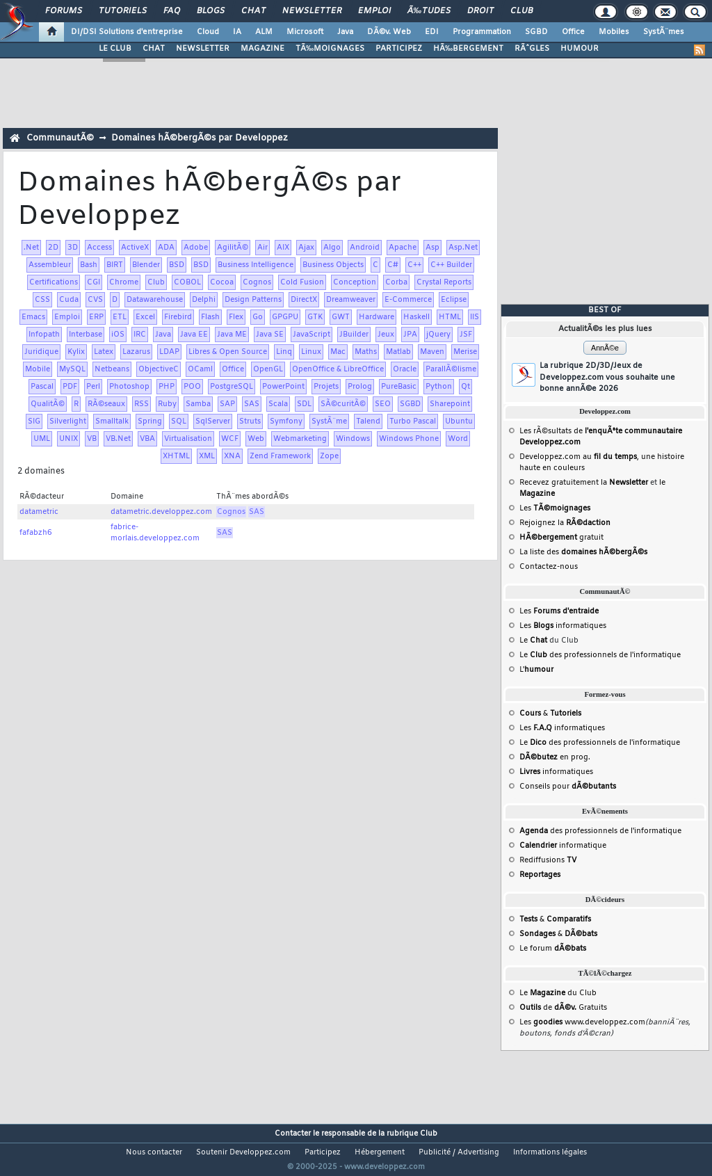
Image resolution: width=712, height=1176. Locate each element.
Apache (402, 247)
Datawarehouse (155, 300)
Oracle (404, 369)
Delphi (204, 300)
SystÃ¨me (329, 421)
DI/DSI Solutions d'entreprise (127, 32)
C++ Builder (451, 265)
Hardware (376, 317)
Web (256, 439)
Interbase (85, 334)
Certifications (53, 282)
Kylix (76, 352)
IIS (474, 317)
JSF (466, 334)
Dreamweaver (350, 300)
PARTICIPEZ (398, 49)
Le (533, 640)
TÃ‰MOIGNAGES (330, 49)
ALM (264, 32)
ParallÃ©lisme (451, 369)
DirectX (304, 300)
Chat (253, 11)
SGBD (536, 32)
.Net (31, 247)
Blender (146, 265)
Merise (465, 352)
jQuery (438, 334)
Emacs (33, 317)
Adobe (196, 247)
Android (365, 247)
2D (53, 247)
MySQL (72, 369)
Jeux (386, 334)
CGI (93, 282)
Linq (284, 352)
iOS (117, 334)
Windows (353, 439)
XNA (232, 456)
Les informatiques (562, 626)
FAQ (171, 11)
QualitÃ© (48, 404)
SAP (227, 404)
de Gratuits (563, 1008)
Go (257, 317)
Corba (396, 282)
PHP (167, 387)
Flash (210, 317)
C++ (414, 265)
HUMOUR (579, 49)
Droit (480, 11)
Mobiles (614, 32)
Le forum (552, 948)
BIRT (114, 265)
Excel (145, 317)
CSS (42, 300)
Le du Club (558, 993)
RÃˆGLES (532, 49)
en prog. (554, 757)
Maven (432, 352)
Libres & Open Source (227, 352)
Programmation (482, 32)
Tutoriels (122, 11)
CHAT (154, 49)
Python (439, 387)
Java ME (232, 334)
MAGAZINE (262, 49)
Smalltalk (112, 421)
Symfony (286, 421)
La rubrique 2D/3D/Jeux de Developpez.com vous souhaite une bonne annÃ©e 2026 (607, 377)
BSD (176, 265)
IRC (140, 334)
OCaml (200, 369)
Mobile (37, 369)
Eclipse (454, 300)
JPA (410, 334)
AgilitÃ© (232, 247)
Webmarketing (300, 439)
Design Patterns (253, 300)
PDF (70, 387)
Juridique (41, 352)
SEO (383, 404)
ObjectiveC (158, 369)
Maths (366, 352)
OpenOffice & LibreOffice (338, 369)
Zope (329, 456)
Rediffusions (547, 860)
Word (458, 439)
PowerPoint (283, 387)
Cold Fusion (302, 282)
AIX (283, 247)
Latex (103, 352)
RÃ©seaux (106, 404)
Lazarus (136, 352)
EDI (432, 32)
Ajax (306, 247)
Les (554, 508)
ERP (96, 317)
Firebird (178, 317)
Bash (88, 265)
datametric (38, 512)
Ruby (167, 404)
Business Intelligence (255, 265)
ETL (120, 317)
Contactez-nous (548, 567)
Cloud (208, 32)
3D (72, 247)
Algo (332, 247)
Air (262, 247)
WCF (229, 439)
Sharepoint (450, 404)
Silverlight (67, 421)
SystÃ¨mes (663, 32)
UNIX (68, 439)
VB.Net (118, 439)
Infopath (44, 334)
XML (207, 456)
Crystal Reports (443, 282)
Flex (236, 317)
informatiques (556, 772)
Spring (150, 421)
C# (392, 265)
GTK (315, 317)
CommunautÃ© (60, 138)
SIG (34, 421)
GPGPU (285, 317)
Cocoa (222, 282)
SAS (251, 404)
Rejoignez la (564, 523)
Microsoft (304, 32)
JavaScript (311, 334)
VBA (147, 439)
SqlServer (212, 421)
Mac (338, 352)
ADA (166, 247)
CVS (95, 300)
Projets (326, 387)
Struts (250, 421)
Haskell (416, 317)
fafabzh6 (35, 533)
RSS (141, 404)
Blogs (210, 11)
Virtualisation (188, 439)
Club (521, 11)
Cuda (69, 300)
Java (345, 32)
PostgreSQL (231, 387)
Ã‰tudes (429, 11)
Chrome (123, 282)
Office (573, 32)
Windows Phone (409, 439)
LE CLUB (115, 49)
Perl (93, 387)
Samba (198, 404)
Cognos (257, 282)
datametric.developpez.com (161, 512)
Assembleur (50, 265)
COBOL (187, 282)
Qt (465, 387)
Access (99, 247)
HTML (450, 317)
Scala (278, 404)
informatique (562, 846)
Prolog (360, 387)
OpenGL (268, 369)
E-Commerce (408, 300)
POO (192, 387)
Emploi (374, 11)
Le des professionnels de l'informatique (600, 655)
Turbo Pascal (412, 421)
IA (237, 32)
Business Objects (333, 265)
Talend (368, 421)
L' (536, 670)
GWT (341, 317)
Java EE (194, 334)
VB (92, 439)
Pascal (42, 387)
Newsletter (312, 11)
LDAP (169, 352)
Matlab (398, 352)
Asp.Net (463, 247)
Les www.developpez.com (582, 1022)
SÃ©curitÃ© (343, 404)
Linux (311, 352)
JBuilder (354, 334)
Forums (63, 11)
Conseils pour (567, 786)
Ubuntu (459, 421)
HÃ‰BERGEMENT (468, 49)
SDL (304, 404)
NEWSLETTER (202, 49)
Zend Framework (280, 456)
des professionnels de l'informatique (600, 831)
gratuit (561, 537)
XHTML (176, 456)
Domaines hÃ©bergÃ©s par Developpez (199, 138)
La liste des (583, 552)
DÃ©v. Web (389, 32)
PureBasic (398, 387)
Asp (432, 247)
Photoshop (129, 387)
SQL (178, 421)
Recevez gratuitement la (583, 483)
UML (41, 439)
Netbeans (112, 369)
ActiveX (135, 247)
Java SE (270, 334)
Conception (354, 282)
